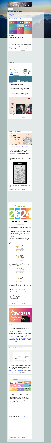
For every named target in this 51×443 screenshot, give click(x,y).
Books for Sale (10, 15)
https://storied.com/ (11, 82)
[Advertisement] (20, 56)
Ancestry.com (15, 370)
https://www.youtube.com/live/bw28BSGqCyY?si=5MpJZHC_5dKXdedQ (18, 338)
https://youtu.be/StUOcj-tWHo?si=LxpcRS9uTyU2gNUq (15, 428)
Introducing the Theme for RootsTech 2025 (15, 18)
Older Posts (30, 439)
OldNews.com (24, 416)
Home (9, 13)
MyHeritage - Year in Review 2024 (13, 376)
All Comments (10, 9)
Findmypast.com (20, 370)
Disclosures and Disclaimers (11, 14)
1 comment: (18, 372)
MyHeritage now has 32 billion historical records (15, 131)
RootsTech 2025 (15, 341)
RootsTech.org (10, 34)
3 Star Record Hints (12, 297)
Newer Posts (10, 439)
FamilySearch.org (24, 242)
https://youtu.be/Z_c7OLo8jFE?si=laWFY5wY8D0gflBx (15, 415)
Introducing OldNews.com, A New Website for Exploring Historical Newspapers (19, 185)
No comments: (18, 189)
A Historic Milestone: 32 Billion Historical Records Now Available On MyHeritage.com (18, 146)
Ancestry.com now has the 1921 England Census (15, 347)
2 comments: (18, 303)
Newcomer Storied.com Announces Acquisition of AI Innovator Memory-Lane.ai (20, 63)
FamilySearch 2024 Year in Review (13, 203)
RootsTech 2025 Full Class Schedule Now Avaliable (16, 307)
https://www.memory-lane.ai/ (12, 114)
